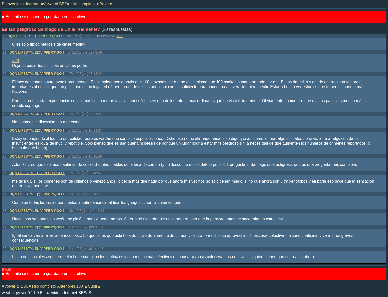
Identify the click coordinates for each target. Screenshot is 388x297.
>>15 (120, 36)
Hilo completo (83, 4)
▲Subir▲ (92, 286)
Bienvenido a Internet (20, 4)
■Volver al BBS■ (55, 4)
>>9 (15, 61)
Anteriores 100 (70, 286)
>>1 (225, 164)
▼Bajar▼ (104, 4)
